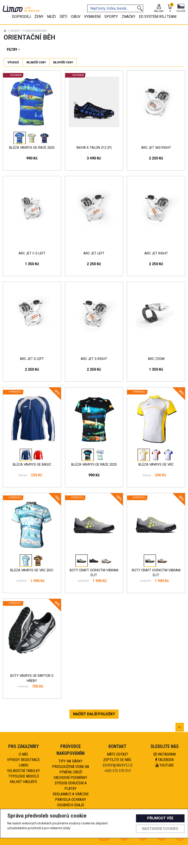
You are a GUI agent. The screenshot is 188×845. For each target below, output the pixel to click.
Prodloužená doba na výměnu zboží (70, 769)
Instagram (165, 754)
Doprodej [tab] (21, 16)
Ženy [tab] (38, 16)
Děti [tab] (63, 16)
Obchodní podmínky (70, 777)
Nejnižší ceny (36, 62)
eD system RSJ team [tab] (157, 16)
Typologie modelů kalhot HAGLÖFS (23, 779)
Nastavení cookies (160, 828)
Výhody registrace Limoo (23, 762)
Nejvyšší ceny (63, 62)
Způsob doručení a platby (71, 786)
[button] (180, 8)
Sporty (15, 30)
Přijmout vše (160, 818)
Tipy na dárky (70, 761)
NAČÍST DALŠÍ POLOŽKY (94, 714)
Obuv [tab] (75, 16)
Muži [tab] (51, 16)
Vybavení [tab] (92, 16)
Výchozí (13, 62)
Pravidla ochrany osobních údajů (70, 802)
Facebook (164, 760)
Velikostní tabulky (23, 771)
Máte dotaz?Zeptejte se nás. (117, 757)
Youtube (165, 765)
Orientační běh (35, 30)
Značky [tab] (128, 16)
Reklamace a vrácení (70, 794)
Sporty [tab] (111, 16)
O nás (23, 754)
